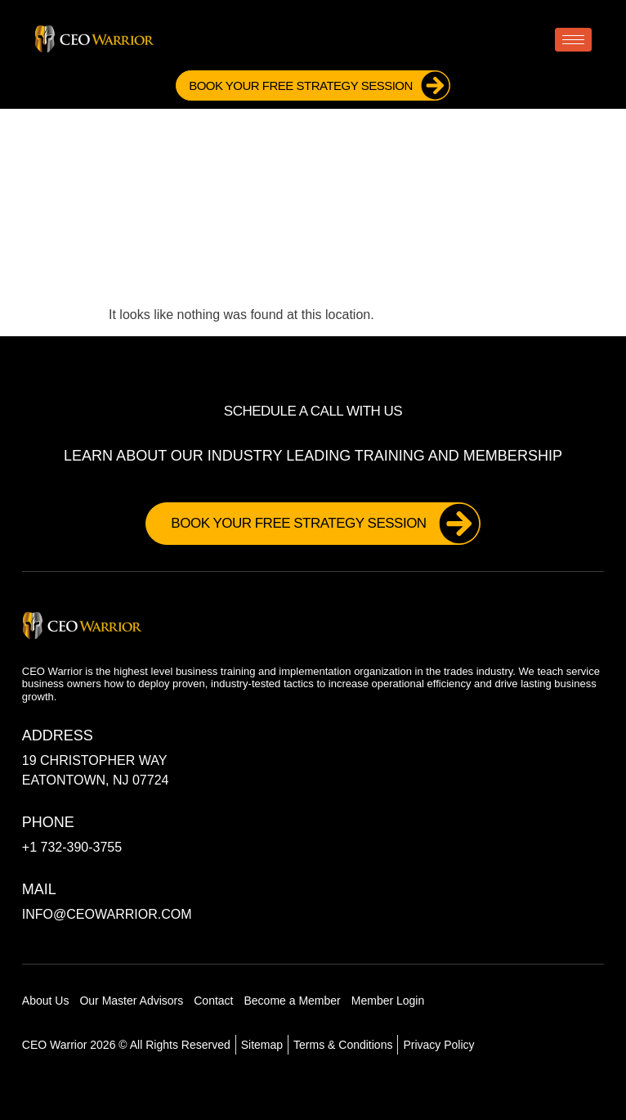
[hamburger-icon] (573, 40)
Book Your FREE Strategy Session (319, 85)
